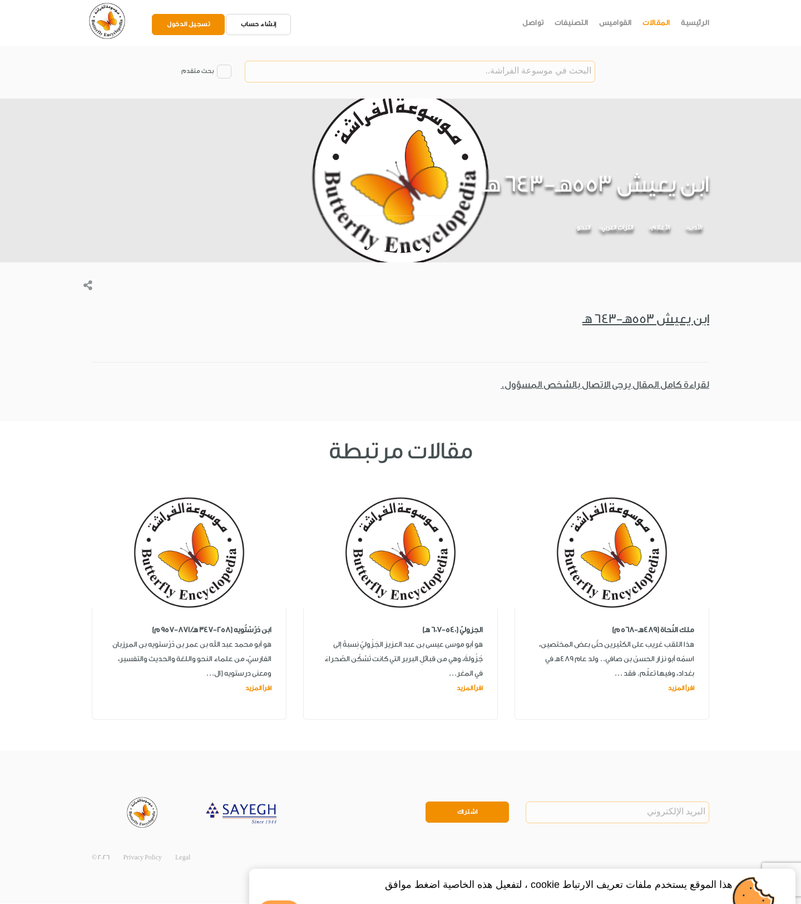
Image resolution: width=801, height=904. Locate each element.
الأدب (695, 228)
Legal (182, 857)
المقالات (656, 22)
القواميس (615, 22)
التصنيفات (572, 22)
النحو (583, 228)
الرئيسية (695, 22)
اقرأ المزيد (681, 688)
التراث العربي (617, 228)
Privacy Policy (142, 857)
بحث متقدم (197, 71)
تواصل (533, 22)
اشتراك (467, 812)
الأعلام (660, 228)
